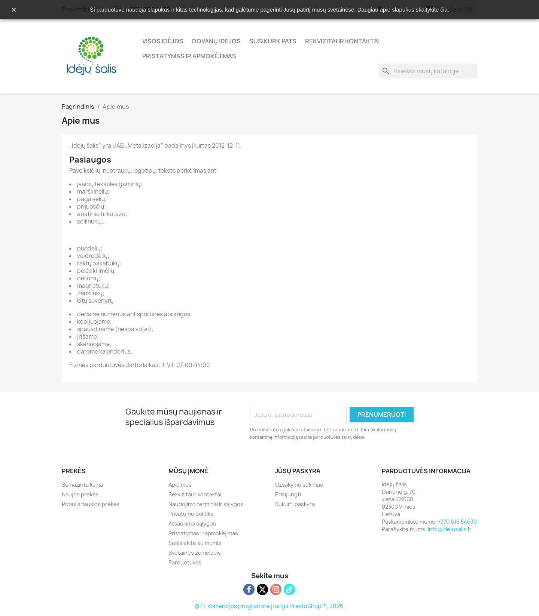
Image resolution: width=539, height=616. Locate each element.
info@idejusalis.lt (449, 529)
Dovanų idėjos (216, 41)
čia (444, 9)
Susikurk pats (272, 41)
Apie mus (180, 484)
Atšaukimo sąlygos (192, 523)
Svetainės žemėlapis (194, 552)
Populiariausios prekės (91, 504)
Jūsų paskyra (297, 471)
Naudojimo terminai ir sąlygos (205, 504)
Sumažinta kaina (82, 484)
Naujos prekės (80, 494)
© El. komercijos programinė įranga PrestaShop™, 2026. (269, 606)
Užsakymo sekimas (299, 484)
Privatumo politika (190, 513)
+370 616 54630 (457, 521)
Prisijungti (288, 494)
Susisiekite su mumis (194, 542)
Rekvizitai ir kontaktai (342, 41)
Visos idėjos (162, 41)
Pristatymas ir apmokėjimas (189, 56)
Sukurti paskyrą (295, 504)
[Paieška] (427, 71)
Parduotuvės (185, 562)
